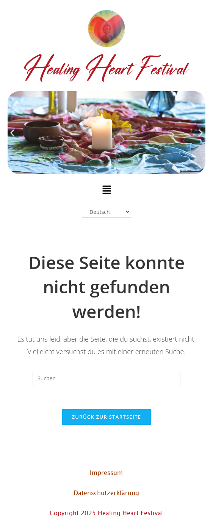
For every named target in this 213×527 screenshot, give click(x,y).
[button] (12, 133)
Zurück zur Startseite (106, 416)
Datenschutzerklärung (106, 492)
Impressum (106, 472)
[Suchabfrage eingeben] (106, 378)
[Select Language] (106, 212)
